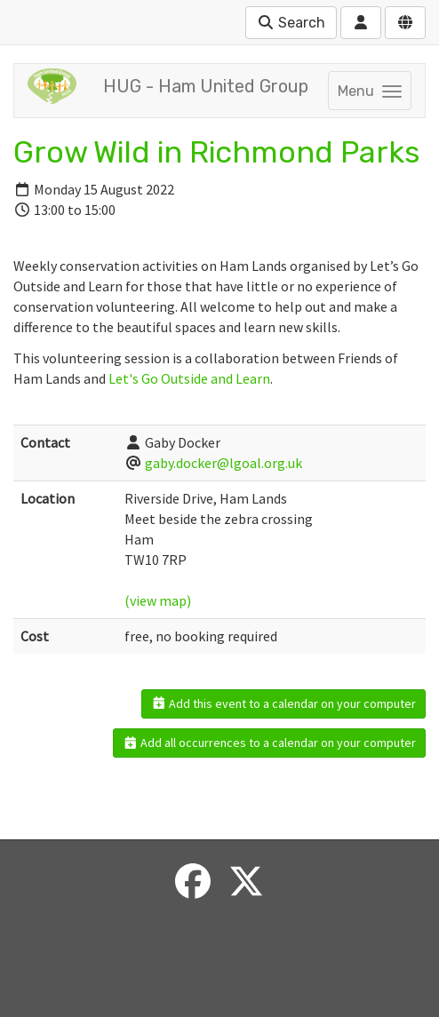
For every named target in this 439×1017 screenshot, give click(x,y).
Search (291, 22)
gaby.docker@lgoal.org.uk (223, 463)
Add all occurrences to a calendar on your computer (270, 743)
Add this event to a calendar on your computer (284, 703)
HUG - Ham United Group (205, 86)
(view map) (157, 600)
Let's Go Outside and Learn (189, 378)
